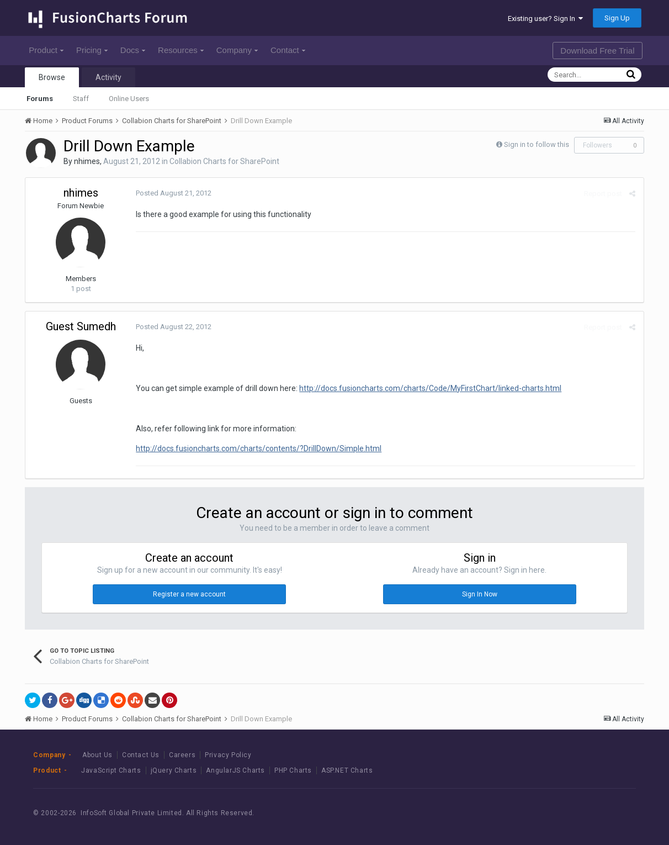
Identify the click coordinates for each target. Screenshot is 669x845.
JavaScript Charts (111, 770)
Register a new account (189, 594)
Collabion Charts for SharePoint (224, 161)
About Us (97, 755)
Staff (81, 98)
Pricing (92, 50)
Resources (181, 50)
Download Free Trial (597, 50)
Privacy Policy (228, 755)
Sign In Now (479, 594)
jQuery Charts (174, 770)
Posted (173, 193)
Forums (39, 98)
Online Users (129, 98)
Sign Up (617, 18)
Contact (287, 50)
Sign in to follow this (536, 144)
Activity (108, 77)
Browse (52, 77)
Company (237, 50)
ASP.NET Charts (347, 770)
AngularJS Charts (235, 770)
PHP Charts (293, 770)
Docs (132, 50)
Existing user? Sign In (545, 18)
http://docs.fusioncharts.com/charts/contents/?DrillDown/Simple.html (258, 448)
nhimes (87, 161)
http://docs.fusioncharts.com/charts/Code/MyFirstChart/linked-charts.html (430, 388)
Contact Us (141, 755)
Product (46, 50)
